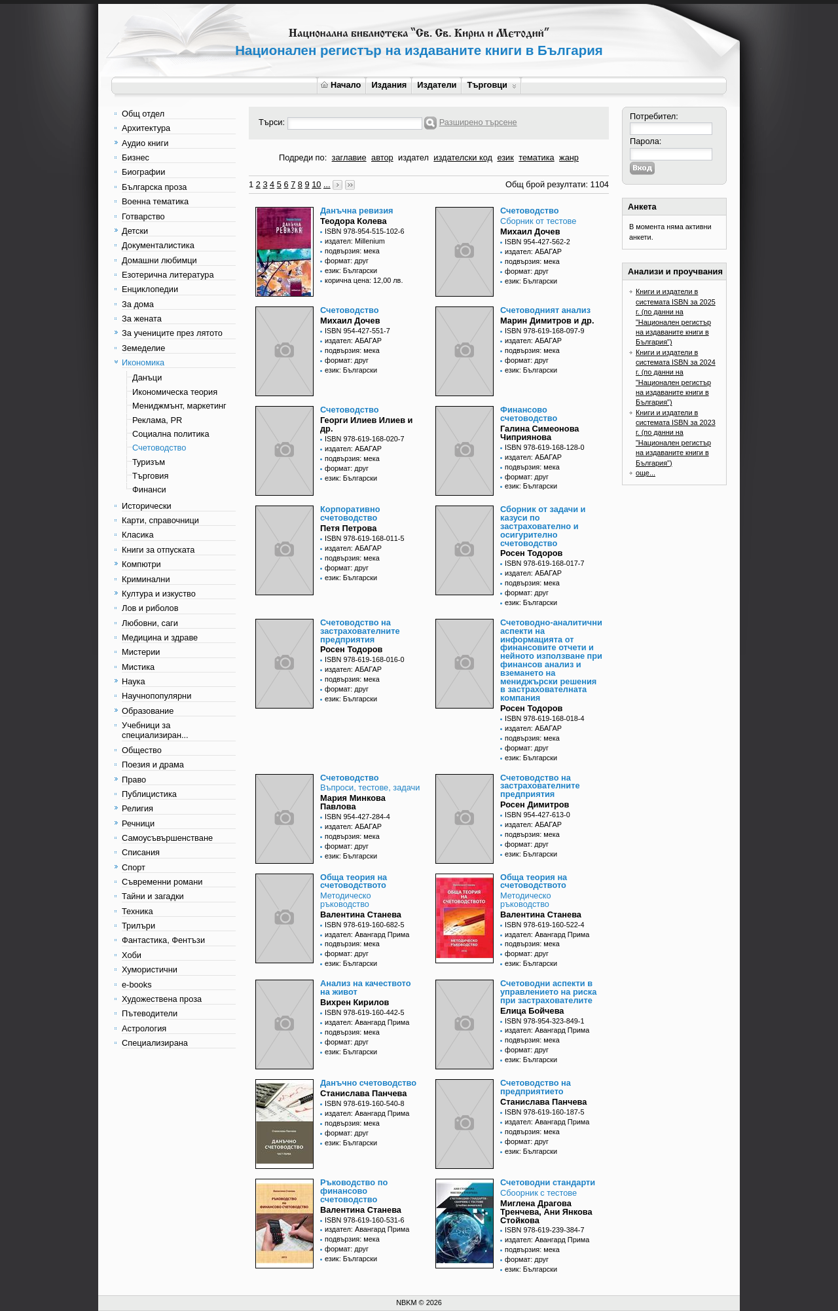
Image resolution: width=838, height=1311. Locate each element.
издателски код (462, 157)
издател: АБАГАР (533, 251)
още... (645, 473)
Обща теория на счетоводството (353, 881)
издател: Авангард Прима (367, 934)
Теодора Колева (353, 221)
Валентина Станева (360, 914)
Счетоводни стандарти (547, 1182)
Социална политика (171, 434)
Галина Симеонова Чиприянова (539, 433)
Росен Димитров (534, 804)
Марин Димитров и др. (547, 320)
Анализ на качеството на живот (365, 987)
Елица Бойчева (532, 1011)
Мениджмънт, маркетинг (179, 406)
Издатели (436, 85)
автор (382, 157)
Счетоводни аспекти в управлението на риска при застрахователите (548, 991)
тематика (536, 157)
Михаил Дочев (530, 231)
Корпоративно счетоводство (350, 513)
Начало (341, 85)
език (505, 157)
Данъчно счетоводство (368, 1083)
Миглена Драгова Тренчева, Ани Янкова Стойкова (546, 1211)
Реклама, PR (157, 420)
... (327, 184)
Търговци (491, 85)
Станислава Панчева (363, 1093)
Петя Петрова (348, 528)
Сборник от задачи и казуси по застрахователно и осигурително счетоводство (542, 525)
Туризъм (148, 462)
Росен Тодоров (531, 553)
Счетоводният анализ (545, 310)
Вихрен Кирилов (354, 1002)
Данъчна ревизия (356, 210)
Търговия (150, 476)
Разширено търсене (478, 122)
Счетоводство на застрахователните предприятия (360, 631)
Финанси (149, 489)
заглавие (349, 157)
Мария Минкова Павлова (353, 802)
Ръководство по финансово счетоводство (354, 1190)
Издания (389, 85)
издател (413, 157)
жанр (569, 157)
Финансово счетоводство (528, 414)
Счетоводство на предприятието (535, 1087)
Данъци (147, 377)
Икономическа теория (174, 392)
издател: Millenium (355, 241)
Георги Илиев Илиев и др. (366, 424)
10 (316, 184)
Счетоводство (159, 447)
